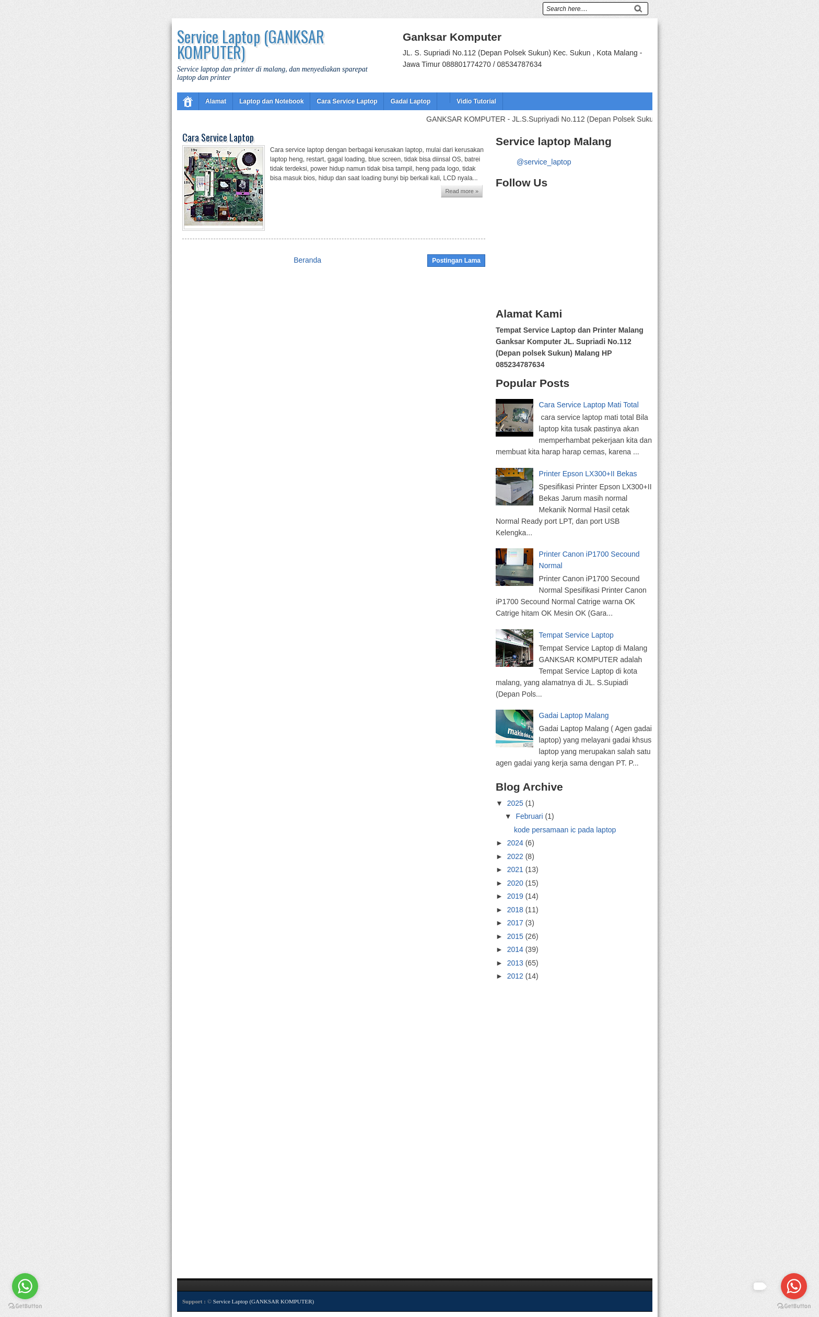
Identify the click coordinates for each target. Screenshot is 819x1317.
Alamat (215, 101)
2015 (516, 936)
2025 (516, 803)
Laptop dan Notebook (271, 101)
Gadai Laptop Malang (574, 715)
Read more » (461, 191)
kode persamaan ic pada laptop (565, 830)
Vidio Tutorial (476, 101)
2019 (516, 896)
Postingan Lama (456, 260)
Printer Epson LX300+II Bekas (588, 473)
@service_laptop (544, 162)
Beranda (307, 260)
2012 (516, 976)
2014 (516, 949)
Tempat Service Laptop (576, 635)
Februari (530, 816)
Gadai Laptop (410, 101)
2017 (516, 923)
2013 (516, 963)
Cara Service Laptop (347, 101)
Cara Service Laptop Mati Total (589, 405)
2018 (516, 910)
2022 (516, 856)
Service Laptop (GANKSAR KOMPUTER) (250, 44)
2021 (516, 869)
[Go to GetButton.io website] (794, 1306)
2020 (516, 883)
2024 (516, 843)
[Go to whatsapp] (794, 1286)
